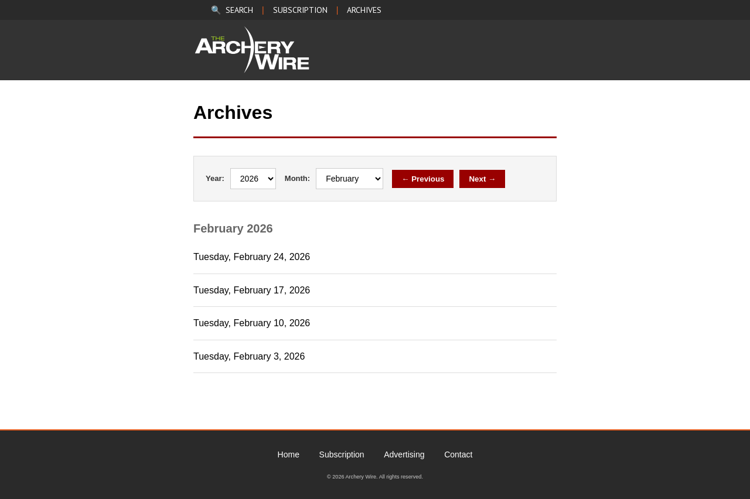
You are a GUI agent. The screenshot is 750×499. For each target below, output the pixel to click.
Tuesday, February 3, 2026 (249, 356)
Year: (215, 178)
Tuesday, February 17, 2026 (251, 290)
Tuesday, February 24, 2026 (251, 257)
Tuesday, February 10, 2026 (251, 323)
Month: (297, 178)
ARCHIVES (364, 10)
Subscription (341, 454)
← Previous (422, 179)
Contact (458, 454)
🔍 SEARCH (232, 10)
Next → (482, 179)
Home (288, 454)
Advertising (404, 454)
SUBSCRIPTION (300, 10)
